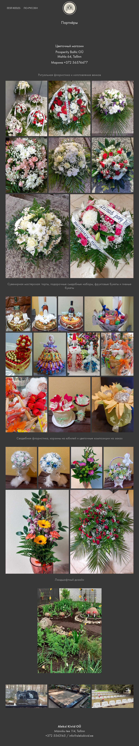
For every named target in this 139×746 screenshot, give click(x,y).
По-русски (31, 8)
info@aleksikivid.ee (81, 735)
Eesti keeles (13, 8)
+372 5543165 (55, 735)
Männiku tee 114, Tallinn (69, 731)
